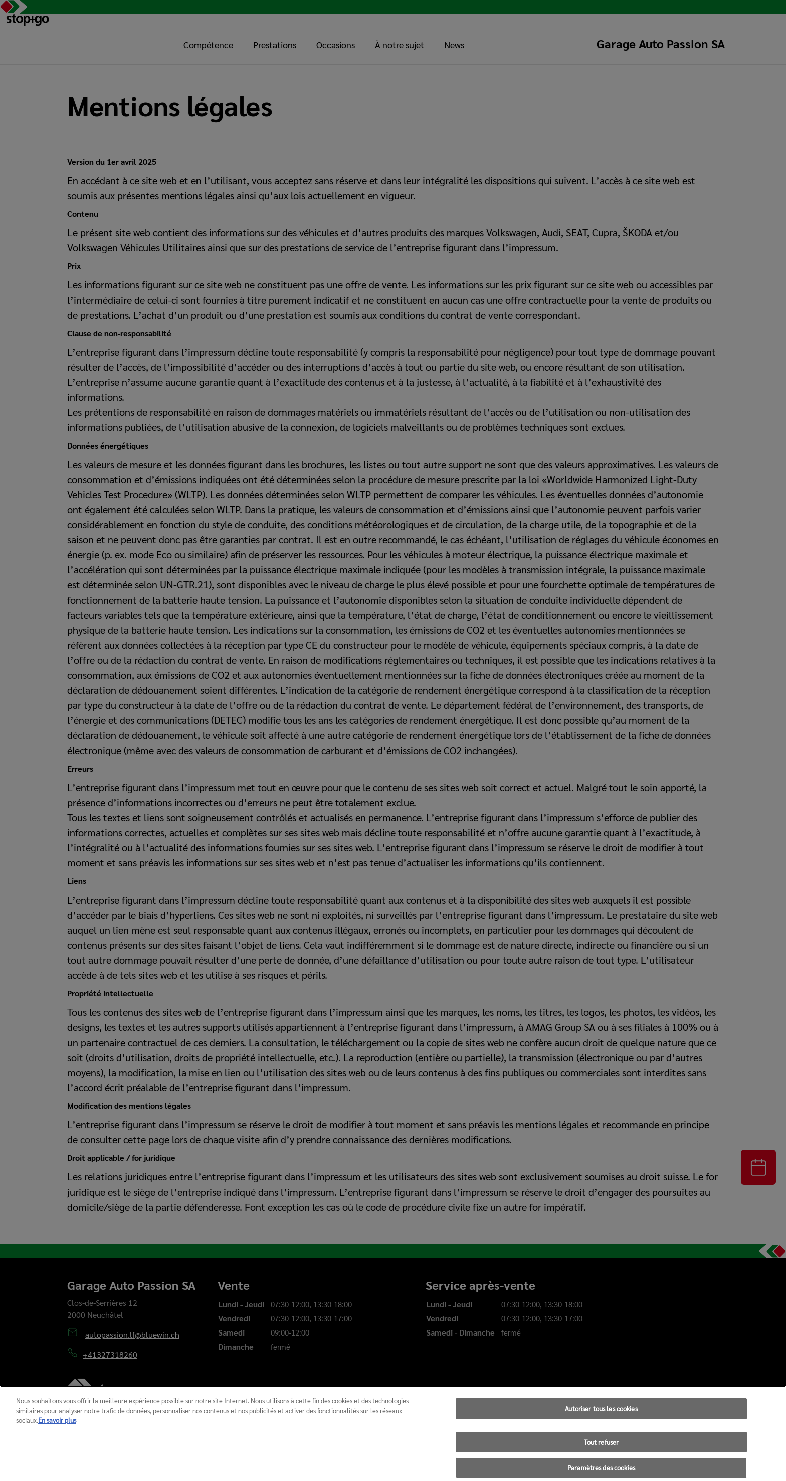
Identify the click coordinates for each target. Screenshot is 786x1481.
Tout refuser (601, 1453)
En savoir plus (57, 1431)
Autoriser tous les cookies (601, 1420)
